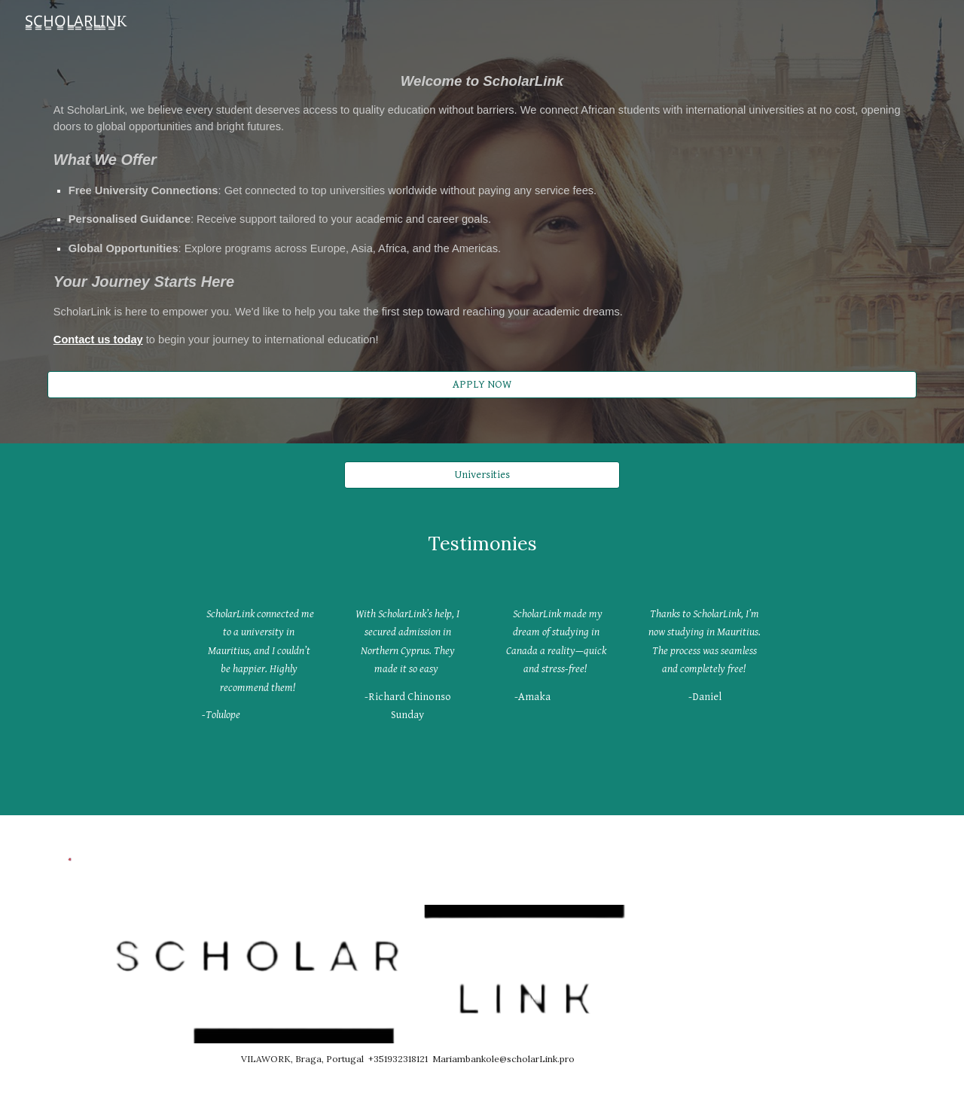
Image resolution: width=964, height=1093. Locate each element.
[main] (482, 208)
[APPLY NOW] (482, 384)
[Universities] (481, 474)
